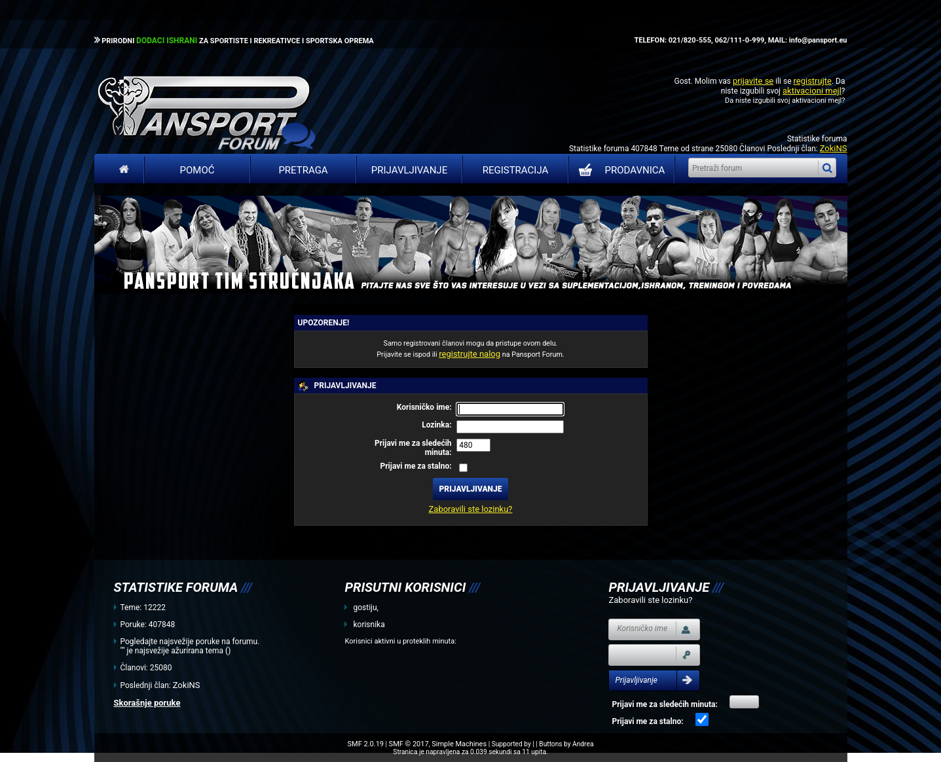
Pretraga (302, 170)
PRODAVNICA (619, 170)
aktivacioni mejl (812, 91)
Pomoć (197, 170)
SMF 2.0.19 (366, 744)
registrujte (813, 81)
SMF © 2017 (409, 744)
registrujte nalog (469, 354)
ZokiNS (833, 148)
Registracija (516, 170)
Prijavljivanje (409, 170)
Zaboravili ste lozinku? (471, 509)
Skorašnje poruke (147, 703)
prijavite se (753, 81)
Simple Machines (459, 744)
